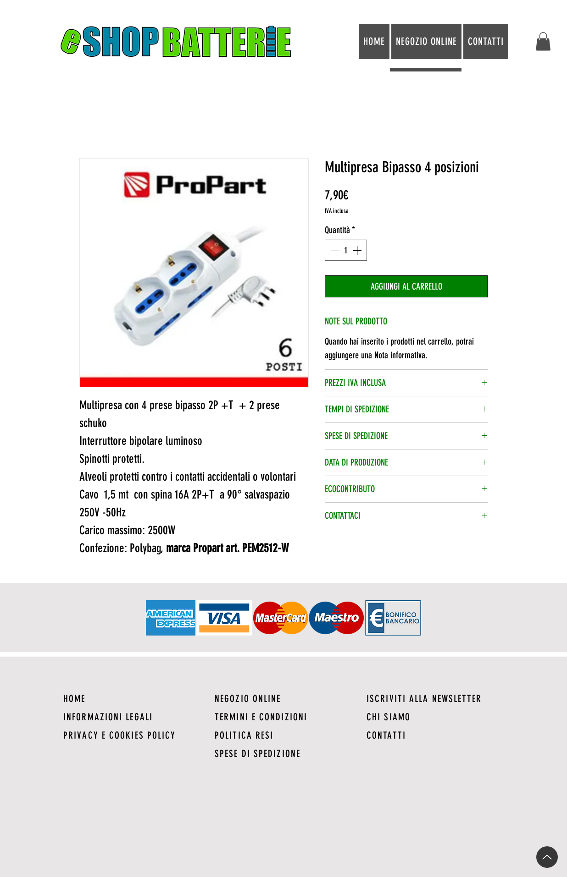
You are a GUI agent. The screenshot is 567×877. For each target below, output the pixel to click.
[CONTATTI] (435, 735)
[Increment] (358, 250)
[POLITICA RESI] (283, 735)
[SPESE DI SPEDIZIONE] (283, 753)
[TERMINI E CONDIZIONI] (283, 716)
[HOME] (132, 698)
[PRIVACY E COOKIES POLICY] (132, 735)
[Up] (547, 857)
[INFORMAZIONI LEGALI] (132, 716)
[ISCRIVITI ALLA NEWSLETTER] (435, 698)
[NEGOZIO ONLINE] (283, 698)
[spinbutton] (346, 250)
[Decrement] (334, 250)
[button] (543, 41)
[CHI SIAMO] (435, 716)
